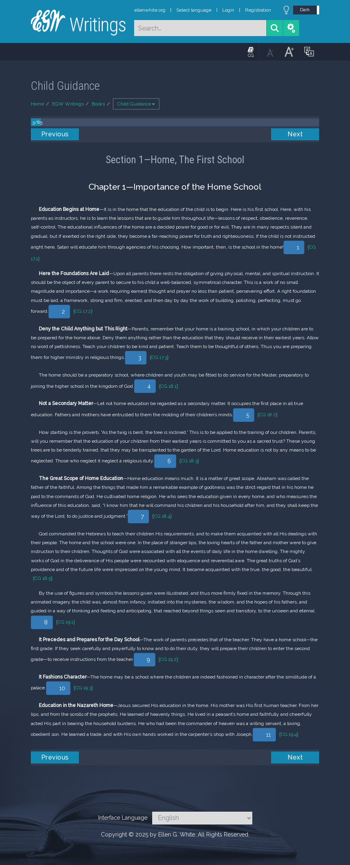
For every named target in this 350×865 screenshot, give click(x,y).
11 (268, 734)
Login (228, 10)
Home (37, 104)
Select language (193, 10)
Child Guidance (136, 104)
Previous (55, 134)
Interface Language (122, 817)
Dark (305, 9)
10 (62, 688)
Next (295, 134)
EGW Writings (68, 104)
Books (98, 104)
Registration (258, 10)
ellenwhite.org (149, 10)
